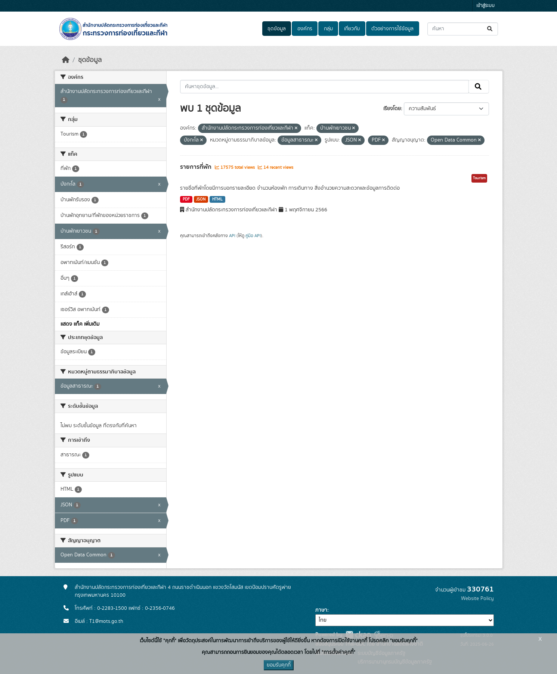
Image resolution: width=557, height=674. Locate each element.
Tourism (479, 178)
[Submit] (490, 28)
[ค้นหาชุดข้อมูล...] (462, 28)
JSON (200, 199)
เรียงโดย (392, 108)
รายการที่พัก (196, 167)
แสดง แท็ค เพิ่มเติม (80, 324)
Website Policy (477, 598)
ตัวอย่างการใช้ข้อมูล (392, 28)
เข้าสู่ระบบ (485, 5)
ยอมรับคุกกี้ (279, 665)
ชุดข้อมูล (276, 28)
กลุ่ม (328, 28)
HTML (217, 199)
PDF (186, 199)
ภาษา (321, 610)
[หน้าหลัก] (65, 60)
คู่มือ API (253, 235)
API (232, 235)
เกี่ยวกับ (352, 28)
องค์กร (304, 28)
